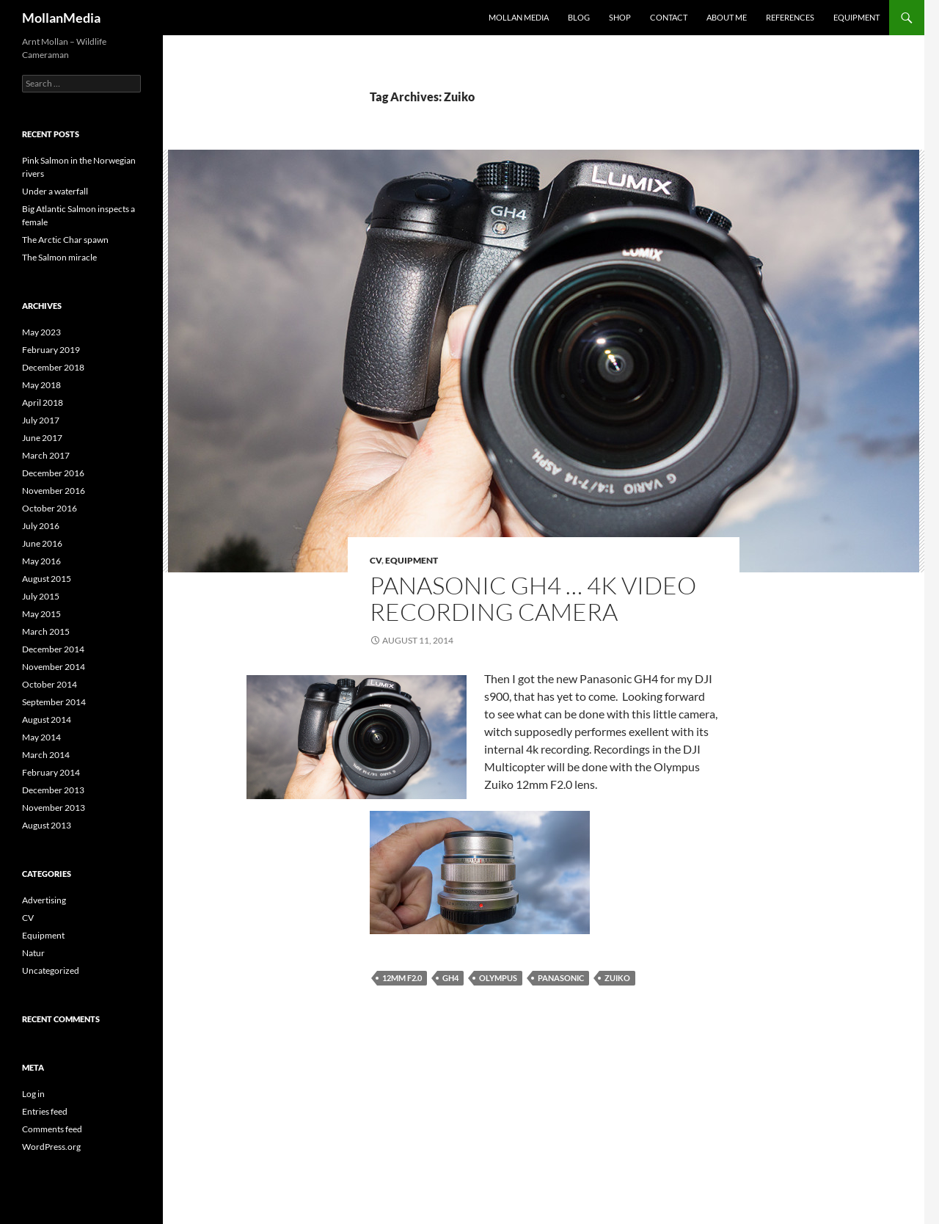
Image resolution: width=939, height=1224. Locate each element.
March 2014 (46, 754)
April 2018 (42, 402)
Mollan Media (519, 17)
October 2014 (49, 684)
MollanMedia (61, 18)
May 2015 (41, 613)
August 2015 (46, 578)
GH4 (450, 978)
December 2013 (53, 789)
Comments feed (52, 1128)
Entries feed (44, 1111)
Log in (33, 1093)
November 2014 (53, 666)
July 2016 (40, 525)
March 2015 (46, 631)
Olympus (498, 978)
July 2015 (40, 596)
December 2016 (53, 472)
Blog (579, 17)
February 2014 (51, 772)
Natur (33, 952)
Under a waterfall (55, 191)
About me (726, 17)
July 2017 (40, 420)
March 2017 (46, 455)
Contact (668, 17)
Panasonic (561, 978)
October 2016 (49, 508)
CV (375, 560)
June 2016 (42, 543)
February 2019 (51, 349)
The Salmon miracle (59, 257)
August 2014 (46, 719)
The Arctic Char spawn (65, 239)
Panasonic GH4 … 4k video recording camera (533, 598)
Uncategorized (50, 970)
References (790, 17)
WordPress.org (51, 1146)
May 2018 (41, 384)
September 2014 (54, 701)
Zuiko (617, 978)
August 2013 (46, 825)
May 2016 (41, 561)
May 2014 (41, 737)
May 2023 (41, 332)
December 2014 (53, 649)
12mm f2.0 (402, 978)
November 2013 (53, 807)
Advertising (44, 900)
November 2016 (53, 490)
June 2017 (42, 437)
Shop (620, 17)
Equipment (856, 17)
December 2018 (53, 367)
